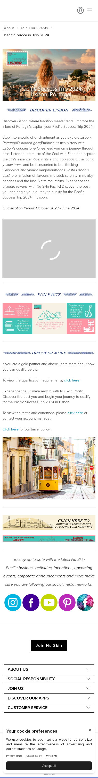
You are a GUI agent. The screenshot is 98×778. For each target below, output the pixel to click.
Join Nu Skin (49, 645)
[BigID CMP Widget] (49, 750)
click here (75, 413)
